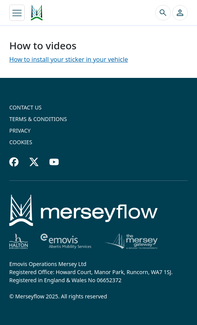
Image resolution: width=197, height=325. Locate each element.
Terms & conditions (38, 119)
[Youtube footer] (54, 162)
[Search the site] (163, 12)
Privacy (20, 130)
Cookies (20, 142)
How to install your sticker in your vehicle (68, 59)
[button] (180, 12)
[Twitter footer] (34, 162)
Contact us (25, 107)
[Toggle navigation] (17, 13)
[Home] (83, 210)
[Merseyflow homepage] (36, 12)
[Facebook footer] (14, 162)
